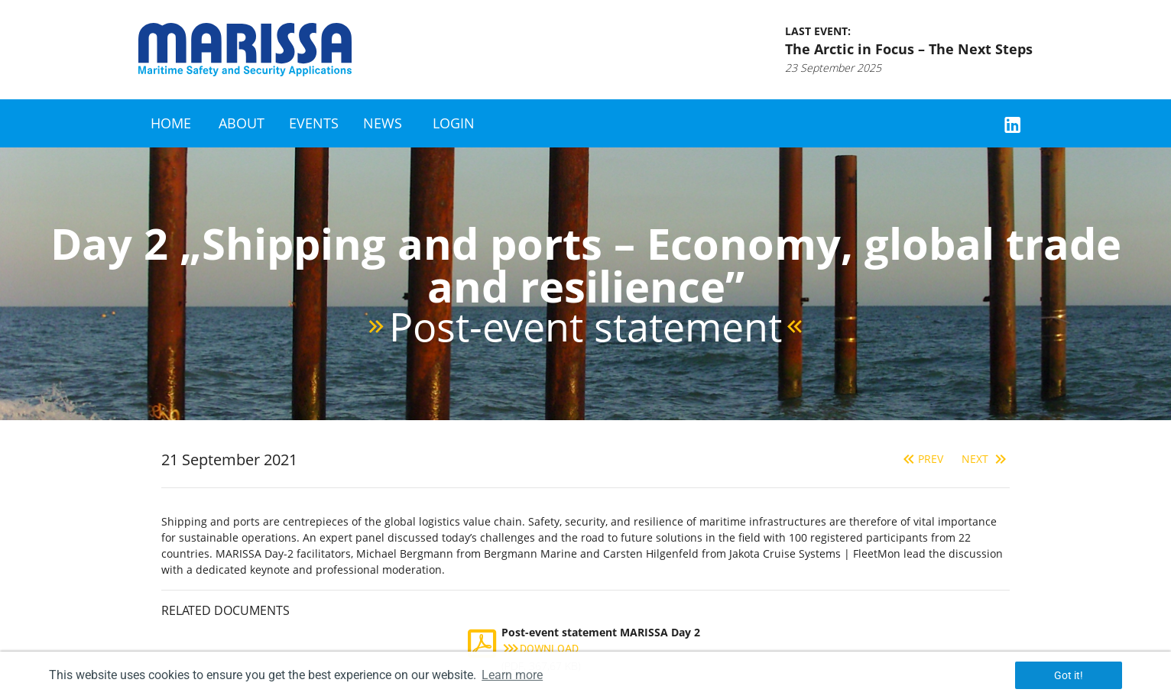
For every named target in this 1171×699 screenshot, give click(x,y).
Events (314, 123)
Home (171, 123)
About (241, 123)
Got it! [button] (1068, 675)
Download (540, 648)
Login (454, 123)
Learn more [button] (512, 675)
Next (986, 458)
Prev (921, 458)
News (382, 123)
